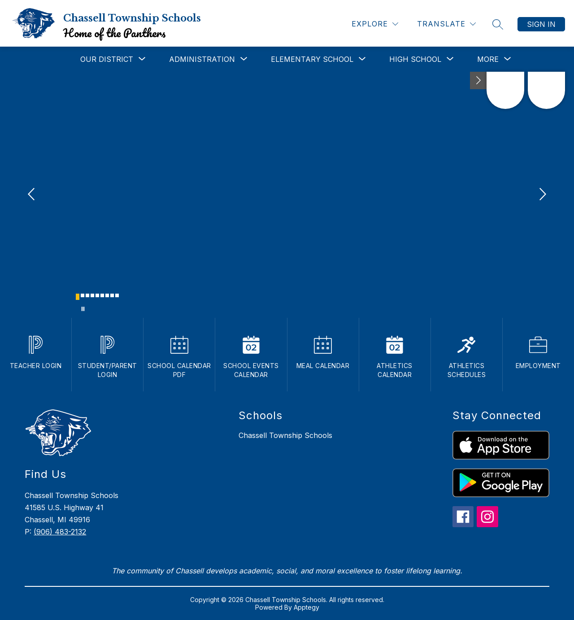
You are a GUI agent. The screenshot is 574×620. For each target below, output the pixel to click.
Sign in (541, 24)
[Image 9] (117, 295)
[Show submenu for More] (488, 59)
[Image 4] (92, 295)
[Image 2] (82, 295)
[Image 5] (97, 295)
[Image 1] (77, 297)
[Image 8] (112, 295)
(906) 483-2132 (60, 531)
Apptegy (306, 607)
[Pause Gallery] (83, 309)
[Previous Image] (32, 195)
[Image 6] (102, 295)
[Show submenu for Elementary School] (312, 59)
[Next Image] (541, 195)
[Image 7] (107, 295)
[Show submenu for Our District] (106, 59)
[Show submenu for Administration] (202, 59)
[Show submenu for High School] (415, 59)
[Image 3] (87, 295)
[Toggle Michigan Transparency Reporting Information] (478, 80)
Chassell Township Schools (285, 435)
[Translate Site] (446, 24)
